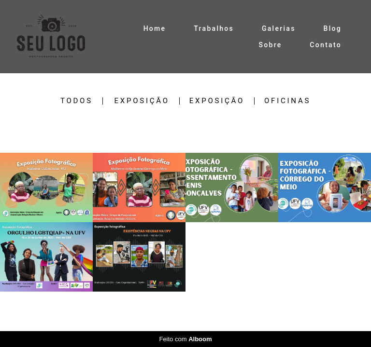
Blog (333, 28)
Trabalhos (214, 28)
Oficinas (287, 101)
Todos (76, 101)
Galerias (279, 28)
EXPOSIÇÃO (142, 101)
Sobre (270, 45)
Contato (326, 45)
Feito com (185, 339)
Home (154, 28)
